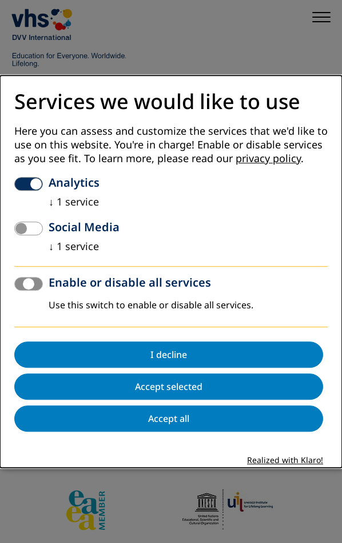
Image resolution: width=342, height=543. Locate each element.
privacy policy (268, 158)
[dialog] (171, 271)
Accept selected (168, 386)
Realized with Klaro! (285, 460)
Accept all (168, 418)
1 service (74, 202)
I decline (168, 354)
